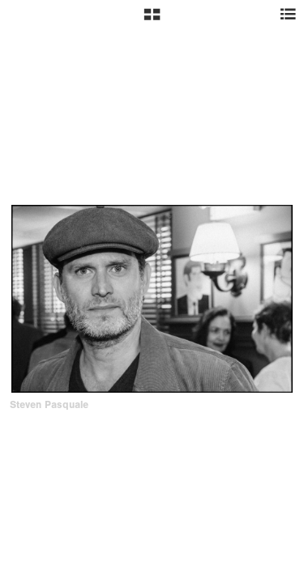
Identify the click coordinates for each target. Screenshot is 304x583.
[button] (152, 20)
